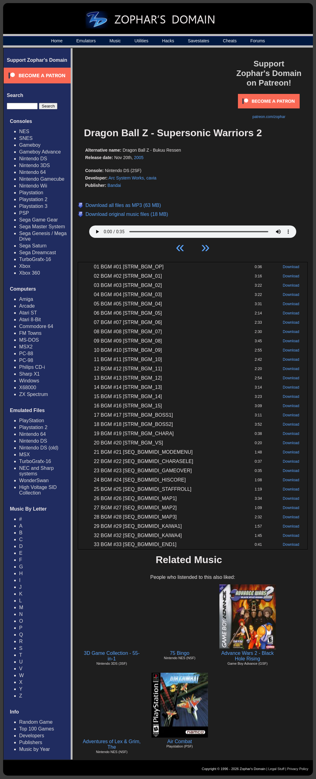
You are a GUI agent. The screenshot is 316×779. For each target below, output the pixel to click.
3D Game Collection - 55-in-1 (112, 656)
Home (56, 40)
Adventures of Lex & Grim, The (112, 744)
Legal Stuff (276, 769)
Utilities (141, 40)
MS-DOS (29, 340)
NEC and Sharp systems (36, 470)
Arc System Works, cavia (132, 177)
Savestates (198, 40)
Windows (29, 380)
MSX (24, 454)
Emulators (86, 40)
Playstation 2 (33, 199)
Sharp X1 (29, 374)
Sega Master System (42, 226)
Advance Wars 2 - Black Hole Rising (247, 656)
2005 (138, 157)
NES (24, 131)
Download (291, 267)
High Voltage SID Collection (38, 490)
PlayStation (31, 420)
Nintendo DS (33, 158)
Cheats (229, 40)
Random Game (36, 722)
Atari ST (28, 312)
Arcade (27, 306)
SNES (26, 138)
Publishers (30, 742)
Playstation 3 (33, 206)
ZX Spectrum (33, 394)
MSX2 (26, 346)
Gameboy (29, 145)
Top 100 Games (36, 728)
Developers (31, 735)
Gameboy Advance (40, 151)
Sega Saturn (33, 245)
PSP (24, 213)
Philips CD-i (32, 367)
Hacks (168, 40)
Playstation (31, 192)
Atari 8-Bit (30, 319)
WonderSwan (34, 480)
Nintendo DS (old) (38, 447)
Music (115, 40)
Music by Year (34, 749)
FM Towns (30, 333)
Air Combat (179, 741)
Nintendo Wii (33, 185)
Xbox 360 (29, 273)
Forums (257, 40)
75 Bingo (179, 653)
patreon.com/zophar (268, 117)
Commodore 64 (36, 326)
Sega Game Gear (38, 219)
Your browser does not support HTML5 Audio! (192, 230)
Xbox (24, 266)
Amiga (26, 299)
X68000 (27, 387)
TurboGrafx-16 (35, 259)
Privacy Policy (297, 769)
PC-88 (26, 353)
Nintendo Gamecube (41, 179)
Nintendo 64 (32, 172)
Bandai (114, 185)
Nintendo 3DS (34, 165)
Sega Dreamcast (37, 252)
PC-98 (26, 360)
